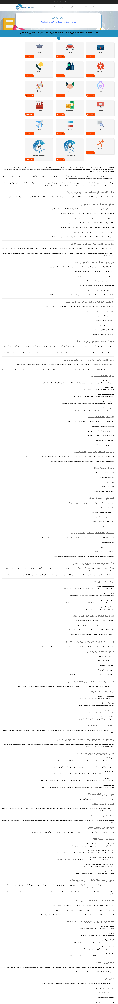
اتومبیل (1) (72, 53)
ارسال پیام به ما (63, 2)
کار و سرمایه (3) (43, 91)
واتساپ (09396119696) (54, 2)
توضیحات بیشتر (92, 56)
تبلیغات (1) (101, 91)
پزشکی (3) (14, 53)
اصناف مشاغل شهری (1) (101, 135)
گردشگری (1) (43, 110)
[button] (51, 7)
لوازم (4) (72, 110)
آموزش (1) (43, 53)
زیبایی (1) (43, 72)
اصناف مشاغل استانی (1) (72, 135)
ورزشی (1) (14, 110)
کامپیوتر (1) (72, 91)
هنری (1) (101, 110)
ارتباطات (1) (72, 72)
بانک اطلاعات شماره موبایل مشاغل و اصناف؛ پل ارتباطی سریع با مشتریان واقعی (59, 33)
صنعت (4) (14, 91)
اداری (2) (101, 53)
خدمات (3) (14, 72)
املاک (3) (100, 72)
